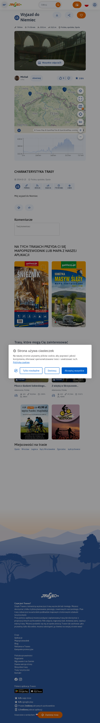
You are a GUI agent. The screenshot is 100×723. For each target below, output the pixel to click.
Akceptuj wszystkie (74, 370)
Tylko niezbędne (31, 370)
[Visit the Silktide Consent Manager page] (16, 370)
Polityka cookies (21, 362)
